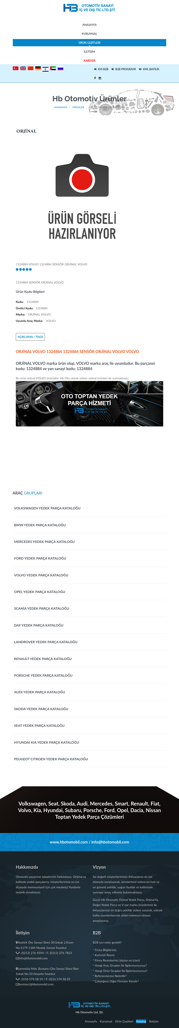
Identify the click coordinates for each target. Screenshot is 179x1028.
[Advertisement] (89, 456)
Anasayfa (89, 24)
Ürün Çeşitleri (89, 43)
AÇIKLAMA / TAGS (30, 337)
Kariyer (89, 60)
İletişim (89, 51)
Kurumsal (89, 33)
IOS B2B (101, 69)
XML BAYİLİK (149, 69)
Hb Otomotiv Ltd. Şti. (89, 1012)
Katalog (141, 1021)
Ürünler (78, 107)
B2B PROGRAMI (124, 69)
